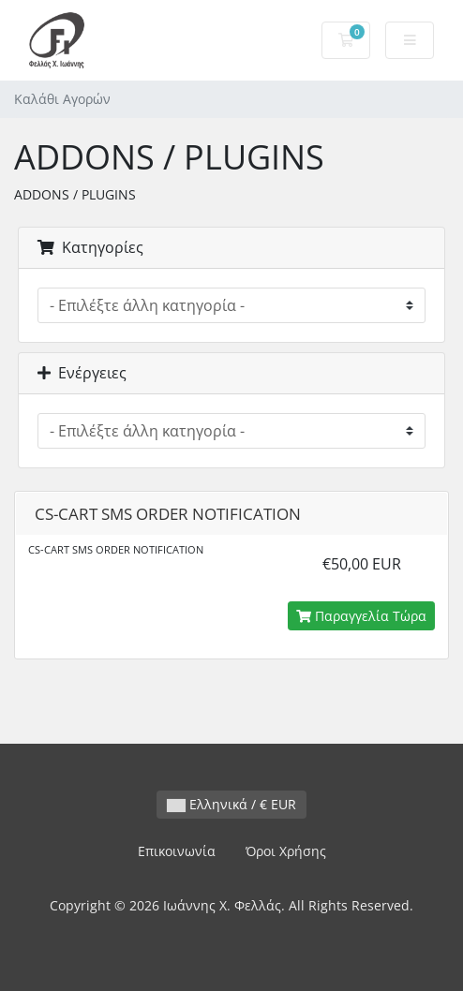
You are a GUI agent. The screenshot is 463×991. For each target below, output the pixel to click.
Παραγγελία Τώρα (361, 616)
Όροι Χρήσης (286, 851)
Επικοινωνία (177, 851)
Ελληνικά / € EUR (231, 804)
